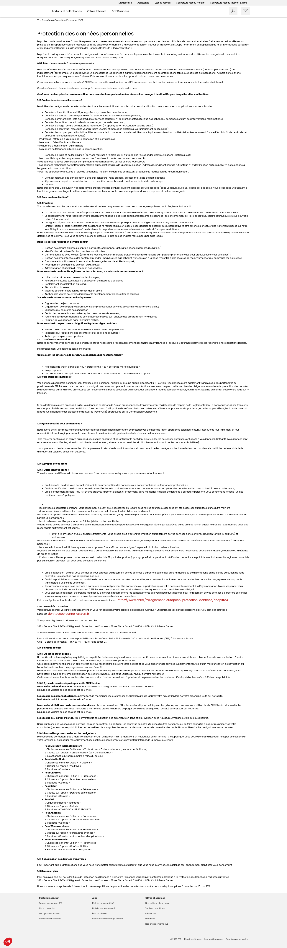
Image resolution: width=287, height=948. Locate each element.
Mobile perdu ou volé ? (103, 908)
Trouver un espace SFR (50, 903)
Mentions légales (192, 939)
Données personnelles (237, 939)
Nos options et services (157, 903)
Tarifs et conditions (155, 908)
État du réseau (99, 913)
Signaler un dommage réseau (107, 918)
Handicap (150, 918)
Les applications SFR (49, 913)
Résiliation (150, 913)
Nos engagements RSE (156, 923)
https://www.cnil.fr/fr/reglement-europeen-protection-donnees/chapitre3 (172, 600)
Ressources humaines (50, 918)
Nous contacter (47, 908)
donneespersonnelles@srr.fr (68, 614)
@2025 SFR (175, 939)
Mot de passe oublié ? (103, 903)
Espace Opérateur (213, 939)
